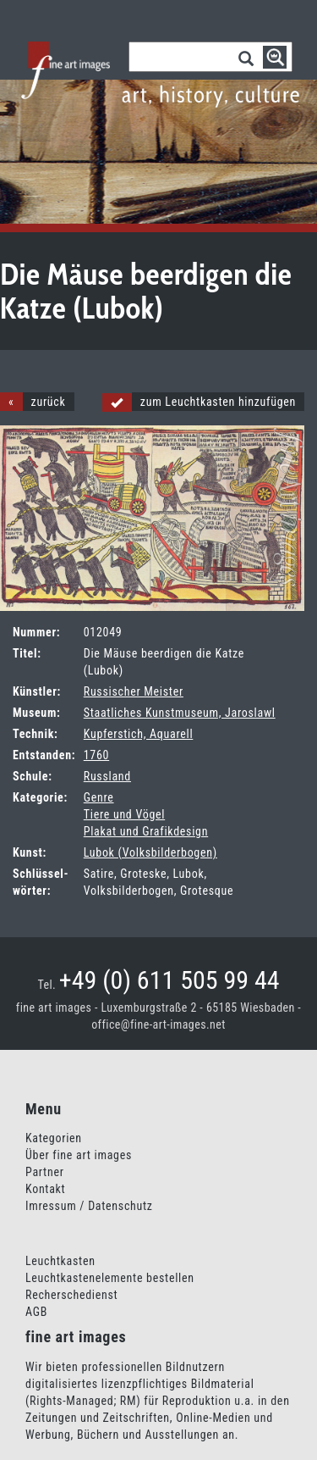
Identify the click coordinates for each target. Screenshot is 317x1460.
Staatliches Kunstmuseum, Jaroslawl (180, 712)
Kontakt (45, 1189)
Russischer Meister (133, 691)
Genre (99, 797)
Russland (107, 776)
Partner (44, 1172)
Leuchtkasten (60, 1261)
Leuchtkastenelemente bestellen (109, 1278)
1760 (96, 755)
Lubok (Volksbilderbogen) (150, 852)
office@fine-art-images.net (158, 1024)
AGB (36, 1311)
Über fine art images (78, 1155)
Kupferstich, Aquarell (139, 734)
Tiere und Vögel (124, 814)
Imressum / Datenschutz (89, 1206)
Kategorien (53, 1138)
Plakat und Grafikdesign (146, 831)
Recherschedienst (71, 1295)
